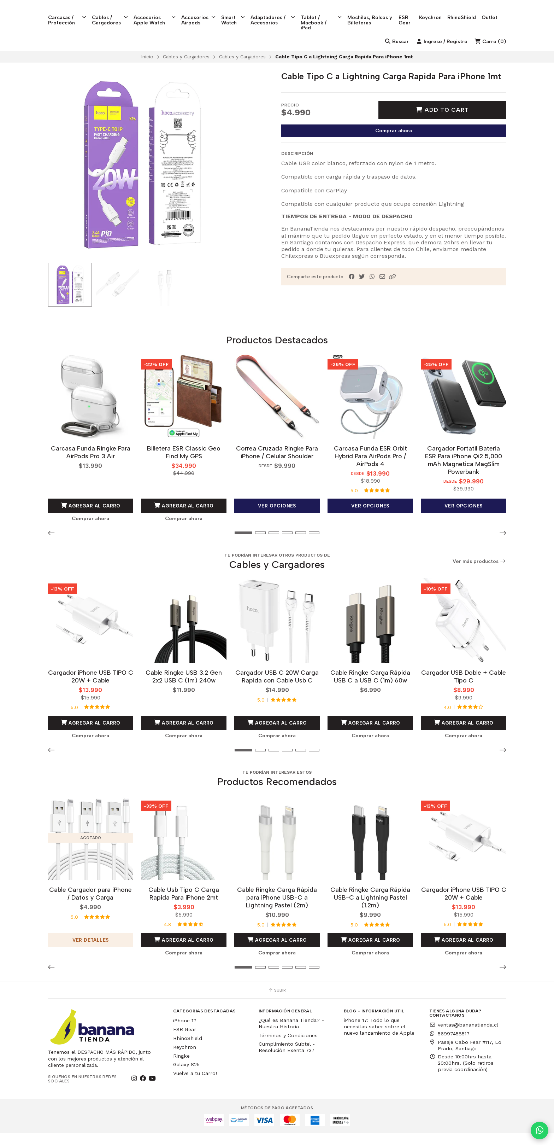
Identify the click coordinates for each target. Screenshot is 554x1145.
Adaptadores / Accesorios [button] (278, 13)
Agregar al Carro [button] (90, 518)
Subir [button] (277, 1001)
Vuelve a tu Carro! (195, 1085)
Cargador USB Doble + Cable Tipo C (463, 688)
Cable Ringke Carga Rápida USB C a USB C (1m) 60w (370, 688)
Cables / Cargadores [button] (111, 13)
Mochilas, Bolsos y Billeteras (376, 13)
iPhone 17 (184, 1032)
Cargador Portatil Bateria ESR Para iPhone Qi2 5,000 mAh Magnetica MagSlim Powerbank (463, 472)
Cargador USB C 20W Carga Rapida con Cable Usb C (277, 688)
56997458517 (449, 1045)
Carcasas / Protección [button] (67, 13)
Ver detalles (90, 951)
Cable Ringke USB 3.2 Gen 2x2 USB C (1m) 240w (184, 688)
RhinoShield (470, 11)
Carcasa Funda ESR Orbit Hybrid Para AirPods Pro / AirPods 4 (370, 468)
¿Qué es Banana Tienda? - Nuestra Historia (291, 1035)
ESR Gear (413, 13)
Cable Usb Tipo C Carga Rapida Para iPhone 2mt (183, 905)
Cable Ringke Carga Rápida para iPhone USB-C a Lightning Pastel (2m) (277, 908)
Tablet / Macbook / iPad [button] (327, 16)
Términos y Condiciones (288, 1047)
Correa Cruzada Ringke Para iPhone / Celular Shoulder (277, 464)
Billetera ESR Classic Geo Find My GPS (183, 464)
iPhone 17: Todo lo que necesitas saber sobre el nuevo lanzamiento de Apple (379, 1038)
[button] (392, 290)
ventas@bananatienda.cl (463, 1036)
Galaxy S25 (186, 1076)
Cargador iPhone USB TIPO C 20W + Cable (90, 688)
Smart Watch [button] (237, 13)
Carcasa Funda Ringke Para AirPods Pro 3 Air (90, 464)
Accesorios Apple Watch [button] (157, 13)
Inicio (147, 70)
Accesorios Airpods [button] (201, 13)
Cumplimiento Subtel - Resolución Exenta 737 (287, 1059)
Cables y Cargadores (186, 70)
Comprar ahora (393, 144)
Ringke (181, 1067)
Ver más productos (479, 574)
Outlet (498, 11)
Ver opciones (277, 518)
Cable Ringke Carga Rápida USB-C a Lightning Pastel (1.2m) (370, 908)
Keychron (439, 11)
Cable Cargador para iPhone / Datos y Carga (90, 905)
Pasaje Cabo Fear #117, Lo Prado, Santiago (465, 1057)
